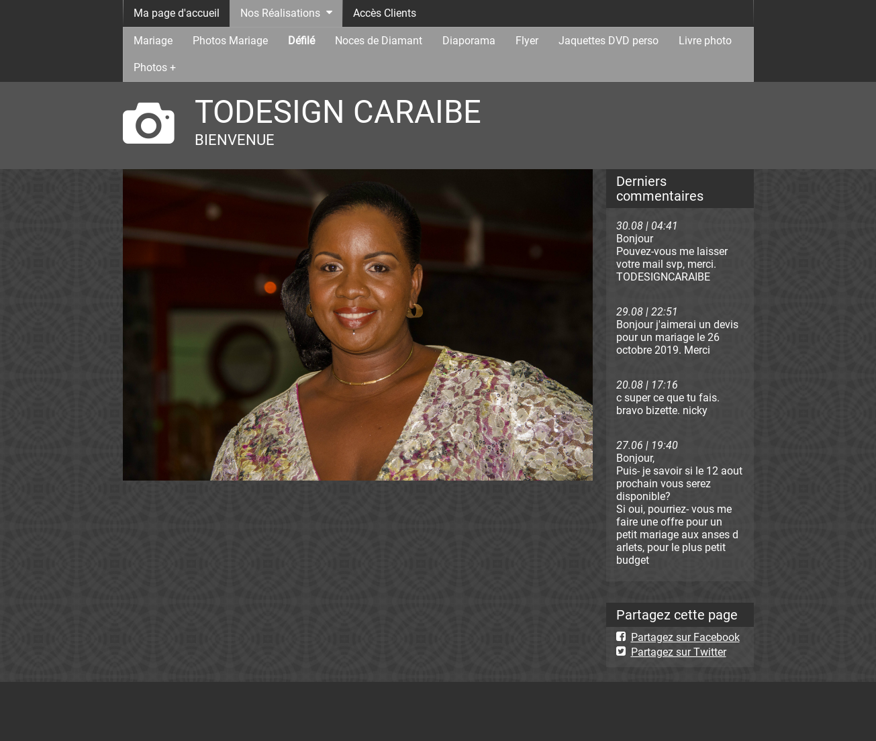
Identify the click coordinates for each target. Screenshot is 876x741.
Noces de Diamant (378, 40)
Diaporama (468, 40)
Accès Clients (384, 13)
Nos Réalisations (280, 13)
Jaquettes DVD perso (608, 40)
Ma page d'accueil (177, 13)
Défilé (301, 40)
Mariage (153, 40)
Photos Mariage (230, 40)
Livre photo (705, 40)
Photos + (155, 67)
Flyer (527, 40)
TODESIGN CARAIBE (338, 111)
